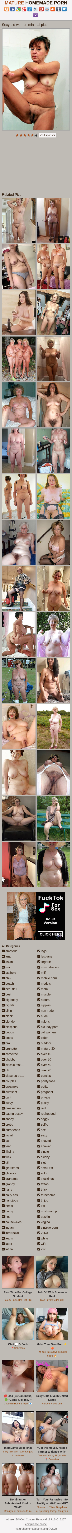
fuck (6, 1157)
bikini (7, 1010)
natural (43, 999)
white (42, 1238)
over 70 (44, 1070)
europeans (11, 1130)
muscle (44, 994)
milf (41, 972)
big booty (10, 999)
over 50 (44, 1059)
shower (44, 1146)
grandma (10, 1178)
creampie (10, 1086)
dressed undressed (17, 1108)
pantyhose (46, 1081)
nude (42, 1016)
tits (41, 1206)
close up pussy (14, 1075)
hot (6, 1216)
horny (7, 1211)
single (43, 1151)
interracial (10, 1233)
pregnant (45, 1092)
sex (41, 1130)
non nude (45, 1010)
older (42, 1037)
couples (9, 1081)
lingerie (44, 962)
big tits (8, 1005)
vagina (43, 1222)
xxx (41, 1249)
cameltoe (10, 1054)
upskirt (43, 1216)
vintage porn (47, 1227)
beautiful (9, 989)
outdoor (44, 1043)
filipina (8, 1151)
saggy (43, 1119)
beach (8, 983)
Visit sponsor (47, 135)
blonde (8, 1021)
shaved (44, 1140)
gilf (5, 1162)
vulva (42, 1233)
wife (41, 1243)
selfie (42, 1124)
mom (42, 989)
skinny (43, 1157)
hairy (7, 1189)
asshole (9, 972)
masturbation (48, 967)
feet (6, 1146)
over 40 (44, 1054)
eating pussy (12, 1113)
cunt (6, 1097)
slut (41, 1162)
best (6, 994)
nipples (44, 1005)
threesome (46, 1195)
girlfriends (10, 1168)
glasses (9, 1173)
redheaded (46, 1113)
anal (6, 956)
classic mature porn (17, 1065)
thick (42, 1189)
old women (46, 1032)
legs (42, 951)
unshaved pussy (50, 1211)
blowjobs (9, 1027)
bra (6, 1043)
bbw (6, 978)
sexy (42, 1135)
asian (7, 962)
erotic (7, 1124)
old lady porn (48, 1027)
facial (7, 1135)
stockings (45, 1178)
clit (5, 1070)
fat (5, 1140)
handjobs (10, 1200)
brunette (9, 1048)
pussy (43, 1102)
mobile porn (47, 978)
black (7, 1016)
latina (7, 1249)
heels (7, 1206)
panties (44, 1075)
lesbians (44, 956)
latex (7, 1243)
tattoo (43, 1184)
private (43, 1097)
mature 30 (46, 1048)
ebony (8, 1119)
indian (8, 1227)
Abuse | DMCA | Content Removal (26, 1519)
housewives (12, 1222)
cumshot (9, 1092)
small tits (45, 1168)
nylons (43, 1021)
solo (42, 1173)
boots (7, 1037)
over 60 (44, 1065)
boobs (8, 1032)
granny (8, 1184)
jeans (7, 1238)
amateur (9, 951)
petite (43, 1086)
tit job (42, 1200)
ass (6, 967)
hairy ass (10, 1195)
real (41, 1108)
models (44, 983)
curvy (7, 1102)
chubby (8, 1059)
